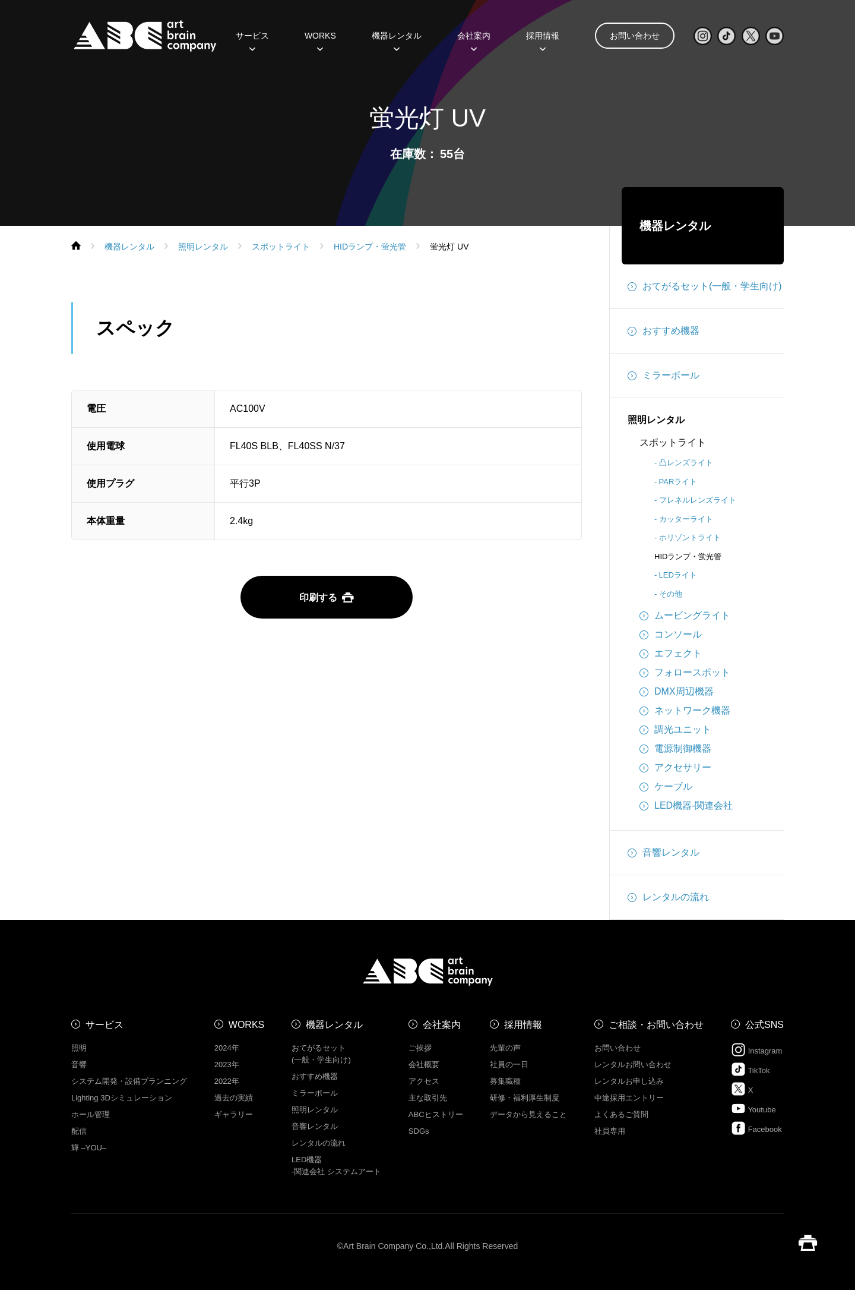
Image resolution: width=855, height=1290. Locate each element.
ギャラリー (233, 1114)
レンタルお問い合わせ (633, 1064)
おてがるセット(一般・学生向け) (705, 286)
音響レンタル (663, 853)
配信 (79, 1131)
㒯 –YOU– (88, 1147)
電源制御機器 (675, 749)
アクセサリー (675, 768)
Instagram (756, 1049)
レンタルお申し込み (629, 1081)
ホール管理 (90, 1114)
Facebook (756, 1128)
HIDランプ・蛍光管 (687, 556)
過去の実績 (233, 1097)
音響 (79, 1064)
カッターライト (686, 519)
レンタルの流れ (668, 897)
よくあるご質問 (621, 1114)
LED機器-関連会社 (686, 806)
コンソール (670, 634)
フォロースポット (684, 672)
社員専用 (609, 1131)
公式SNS (764, 1025)
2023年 (226, 1064)
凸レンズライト (686, 462)
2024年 (226, 1047)
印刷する (326, 597)
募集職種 (505, 1081)
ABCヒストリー (435, 1114)
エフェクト (670, 653)
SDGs (418, 1131)
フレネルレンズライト (697, 500)
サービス (252, 40)
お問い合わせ (635, 35)
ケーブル (665, 787)
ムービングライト (684, 615)
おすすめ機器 (663, 331)
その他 (670, 593)
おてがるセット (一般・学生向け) (321, 1053)
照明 (79, 1047)
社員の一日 (509, 1064)
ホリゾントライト (690, 537)
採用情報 (542, 40)
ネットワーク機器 (684, 711)
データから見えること (528, 1114)
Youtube (753, 1108)
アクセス (423, 1081)
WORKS (320, 40)
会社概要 (423, 1064)
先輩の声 (505, 1047)
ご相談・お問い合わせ (656, 1025)
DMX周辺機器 (676, 692)
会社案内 (473, 40)
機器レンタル (397, 40)
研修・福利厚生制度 (524, 1097)
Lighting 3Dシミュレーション (121, 1097)
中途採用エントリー (629, 1097)
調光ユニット (675, 730)
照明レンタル (656, 420)
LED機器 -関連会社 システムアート (336, 1165)
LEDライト (678, 574)
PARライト (678, 481)
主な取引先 (427, 1097)
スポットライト (672, 442)
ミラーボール (663, 375)
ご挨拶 (420, 1047)
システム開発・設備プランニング (129, 1081)
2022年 (226, 1081)
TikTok (750, 1069)
